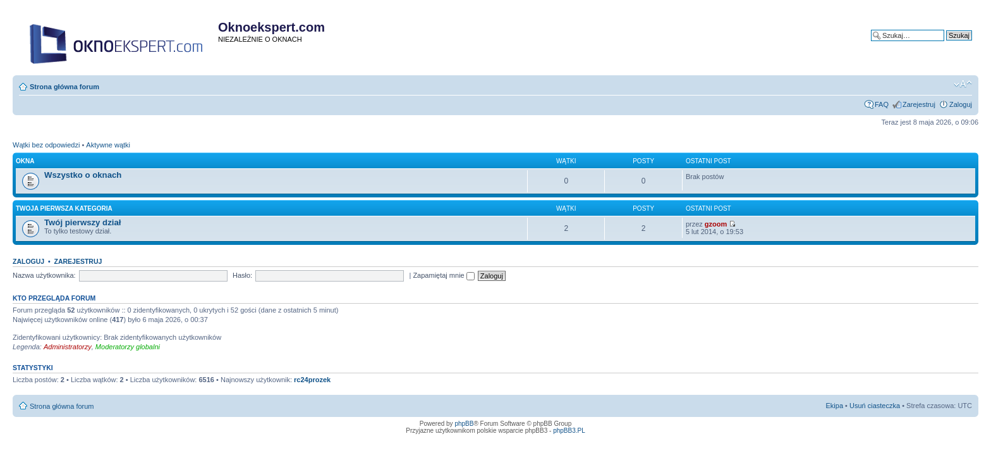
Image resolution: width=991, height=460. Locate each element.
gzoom (716, 224)
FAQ (882, 104)
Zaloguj (960, 104)
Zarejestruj (919, 104)
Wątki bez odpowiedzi (46, 145)
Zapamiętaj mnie (443, 275)
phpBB (463, 423)
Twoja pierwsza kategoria (64, 208)
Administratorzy (68, 347)
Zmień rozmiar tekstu (963, 84)
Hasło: (242, 275)
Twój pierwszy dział (82, 222)
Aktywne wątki (108, 145)
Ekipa (835, 405)
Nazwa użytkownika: (44, 275)
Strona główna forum (64, 86)
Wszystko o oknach (82, 175)
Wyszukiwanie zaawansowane (925, 45)
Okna (25, 161)
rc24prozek (312, 379)
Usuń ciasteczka (874, 405)
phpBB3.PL (569, 430)
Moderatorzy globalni (127, 347)
